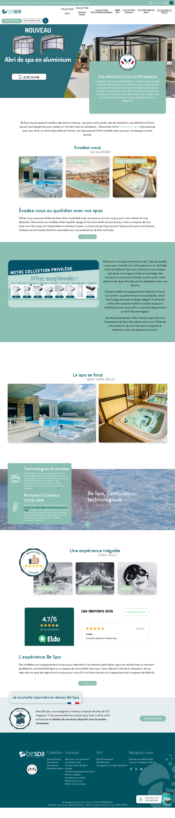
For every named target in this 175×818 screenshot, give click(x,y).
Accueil (5, 3)
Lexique (68, 769)
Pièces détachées (55, 769)
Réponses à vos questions (77, 760)
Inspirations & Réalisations (61, 3)
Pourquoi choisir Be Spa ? (76, 766)
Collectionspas (67, 11)
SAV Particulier (103, 763)
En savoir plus (151, 719)
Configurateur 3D (82, 3)
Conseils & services (39, 3)
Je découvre (31, 88)
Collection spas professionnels (101, 11)
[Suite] (87, 525)
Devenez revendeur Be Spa (141, 760)
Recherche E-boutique (75, 784)
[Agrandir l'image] (52, 413)
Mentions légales (73, 775)
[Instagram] (136, 770)
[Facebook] (131, 770)
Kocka (81, 806)
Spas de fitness (54, 760)
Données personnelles (75, 778)
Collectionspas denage (82, 11)
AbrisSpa (117, 11)
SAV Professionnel (104, 760)
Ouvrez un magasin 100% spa (142, 763)
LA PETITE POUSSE (120, 806)
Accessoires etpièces (164, 11)
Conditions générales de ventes (80, 772)
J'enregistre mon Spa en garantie (111, 766)
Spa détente (52, 763)
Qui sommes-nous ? (19, 3)
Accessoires (52, 766)
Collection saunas (129, 11)
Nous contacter (32, 21)
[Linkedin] (141, 770)
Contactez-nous (73, 763)
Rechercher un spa (73, 781)
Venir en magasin (12, 21)
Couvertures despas (146, 11)
